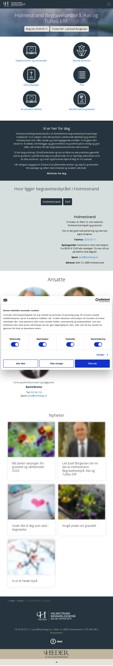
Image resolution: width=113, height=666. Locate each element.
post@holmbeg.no (88, 257)
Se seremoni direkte (31, 109)
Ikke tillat (20, 363)
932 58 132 (36, 392)
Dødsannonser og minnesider (31, 60)
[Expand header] (109, 4)
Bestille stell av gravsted (81, 109)
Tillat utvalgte (56, 363)
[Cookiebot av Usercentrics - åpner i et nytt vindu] (97, 300)
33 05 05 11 (90, 239)
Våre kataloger (31, 84)
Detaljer (100, 355)
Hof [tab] (67, 202)
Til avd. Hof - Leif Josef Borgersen (69, 29)
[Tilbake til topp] (56, 662)
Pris (82, 84)
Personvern (56, 632)
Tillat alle (92, 363)
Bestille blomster (82, 60)
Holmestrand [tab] (51, 202)
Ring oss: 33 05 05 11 (36, 29)
